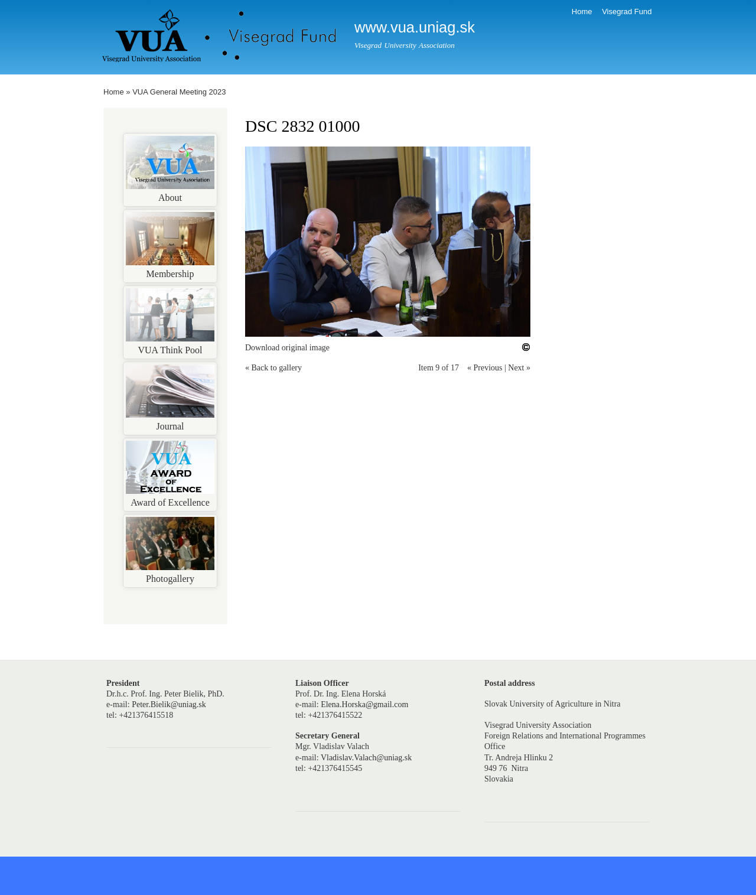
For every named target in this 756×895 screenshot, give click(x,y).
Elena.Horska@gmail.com (364, 704)
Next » (519, 367)
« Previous (485, 367)
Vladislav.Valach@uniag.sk (366, 757)
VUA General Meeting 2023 (179, 91)
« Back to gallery (273, 367)
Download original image (287, 347)
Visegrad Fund (626, 11)
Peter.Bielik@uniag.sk (169, 704)
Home (582, 11)
